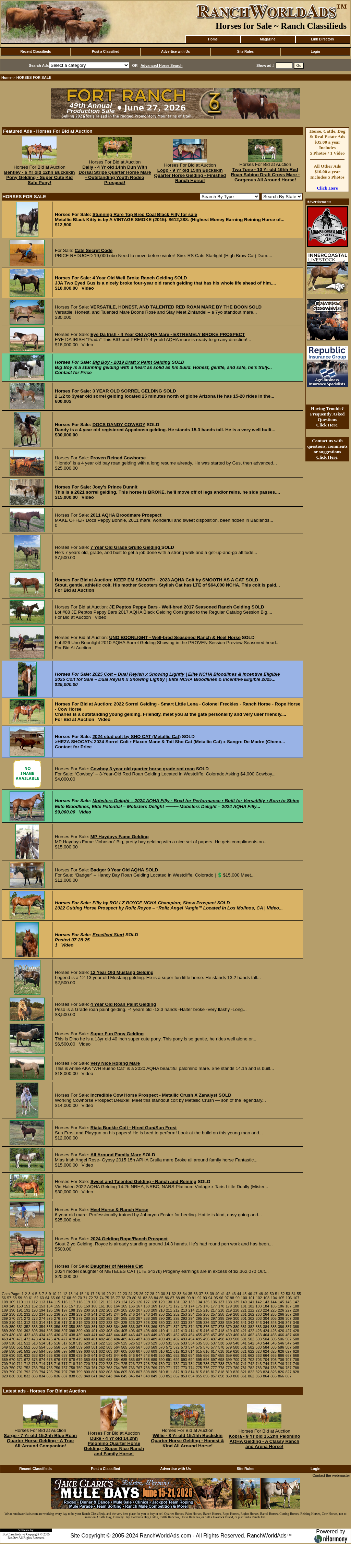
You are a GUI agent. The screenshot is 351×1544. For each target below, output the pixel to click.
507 (289, 1339)
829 (5, 1376)
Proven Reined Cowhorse (118, 457)
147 (296, 1302)
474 (42, 1339)
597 (64, 1351)
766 (132, 1368)
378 (221, 1327)
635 (50, 1355)
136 (214, 1302)
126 (139, 1302)
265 (273, 1314)
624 (266, 1351)
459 (229, 1335)
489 (154, 1339)
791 (20, 1372)
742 (251, 1364)
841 (94, 1376)
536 (206, 1343)
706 (281, 1360)
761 (94, 1368)
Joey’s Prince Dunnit (115, 487)
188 (296, 1306)
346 (281, 1322)
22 (120, 1294)
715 (50, 1364)
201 (94, 1310)
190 (12, 1310)
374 (192, 1327)
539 (229, 1343)
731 (169, 1364)
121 (102, 1302)
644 (117, 1355)
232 (27, 1314)
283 (109, 1318)
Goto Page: (11, 1294)
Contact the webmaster (331, 1475)
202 (102, 1310)
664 (266, 1355)
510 (12, 1343)
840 (87, 1376)
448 (147, 1335)
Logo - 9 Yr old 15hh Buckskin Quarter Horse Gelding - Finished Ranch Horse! (190, 175)
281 (94, 1318)
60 (25, 1298)
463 (259, 1335)
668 (296, 1355)
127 (147, 1302)
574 (192, 1347)
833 (35, 1376)
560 (87, 1347)
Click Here (327, 188)
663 (259, 1355)
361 (94, 1327)
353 (35, 1327)
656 (206, 1355)
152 (35, 1306)
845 (124, 1376)
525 (124, 1343)
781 (244, 1368)
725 (124, 1364)
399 (79, 1331)
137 (221, 1302)
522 (102, 1343)
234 (42, 1314)
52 (282, 1294)
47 (255, 1294)
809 (154, 1372)
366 (132, 1327)
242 (102, 1314)
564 (117, 1347)
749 (5, 1368)
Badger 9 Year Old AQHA (117, 869)
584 (266, 1347)
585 (273, 1347)
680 (87, 1360)
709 (5, 1364)
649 (154, 1355)
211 (169, 1310)
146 (289, 1302)
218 (221, 1310)
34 (185, 1294)
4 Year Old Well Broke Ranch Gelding (133, 277)
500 (236, 1339)
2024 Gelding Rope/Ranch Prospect (129, 1238)
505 (273, 1339)
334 (192, 1322)
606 (132, 1351)
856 (206, 1376)
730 (161, 1364)
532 (176, 1343)
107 (296, 1298)
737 (214, 1364)
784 (266, 1368)
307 (289, 1318)
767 (139, 1368)
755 (50, 1368)
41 (223, 1294)
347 (289, 1322)
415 (199, 1331)
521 (94, 1343)
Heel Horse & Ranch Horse (119, 1209)
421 (244, 1331)
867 (289, 1376)
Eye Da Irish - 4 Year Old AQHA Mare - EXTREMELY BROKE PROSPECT (167, 334)
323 (109, 1322)
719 (79, 1364)
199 (79, 1310)
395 (50, 1331)
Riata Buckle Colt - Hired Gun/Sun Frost (133, 1127)
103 (266, 1298)
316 (57, 1322)
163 (109, 1306)
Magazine (267, 39)
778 (221, 1368)
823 (259, 1372)
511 (20, 1343)
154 (50, 1306)
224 (266, 1310)
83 (150, 1298)
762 (102, 1368)
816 (206, 1372)
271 (20, 1318)
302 (251, 1318)
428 (296, 1331)
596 (57, 1351)
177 (214, 1306)
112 (35, 1302)
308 (296, 1318)
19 (103, 1294)
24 (130, 1294)
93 (205, 1298)
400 (87, 1331)
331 (169, 1322)
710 (12, 1364)
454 (192, 1335)
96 (221, 1298)
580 (236, 1347)
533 (184, 1343)
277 (64, 1318)
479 (79, 1339)
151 (27, 1306)
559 (79, 1347)
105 (281, 1298)
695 (199, 1360)
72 (91, 1298)
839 (79, 1376)
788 (296, 1368)
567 (139, 1347)
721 (94, 1364)
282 (102, 1318)
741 (244, 1364)
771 (169, 1368)
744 (266, 1364)
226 (281, 1310)
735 (199, 1364)
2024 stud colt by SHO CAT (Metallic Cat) (137, 736)
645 (124, 1355)
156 (64, 1306)
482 (102, 1339)
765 (124, 1368)
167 (139, 1306)
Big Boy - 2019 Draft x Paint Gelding (131, 362)
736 (206, 1364)
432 (27, 1335)
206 (132, 1310)
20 (109, 1294)
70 (80, 1298)
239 (79, 1314)
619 (229, 1351)
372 (176, 1327)
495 (199, 1339)
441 (94, 1335)
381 (244, 1327)
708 (296, 1360)
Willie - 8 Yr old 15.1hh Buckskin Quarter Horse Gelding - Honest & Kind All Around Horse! (187, 1440)
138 (229, 1302)
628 (296, 1351)
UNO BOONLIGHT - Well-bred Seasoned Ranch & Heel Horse (175, 637)
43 (234, 1294)
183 (259, 1306)
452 (176, 1335)
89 (183, 1298)
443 (109, 1335)
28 (152, 1294)
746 (281, 1364)
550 (12, 1347)
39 (212, 1294)
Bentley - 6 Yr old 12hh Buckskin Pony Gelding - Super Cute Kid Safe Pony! (39, 177)
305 (273, 1318)
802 (102, 1372)
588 (296, 1347)
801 (94, 1372)
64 (47, 1298)
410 (161, 1331)
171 (169, 1306)
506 (281, 1339)
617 (214, 1351)
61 (31, 1298)
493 (184, 1339)
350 (12, 1327)
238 (72, 1314)
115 (57, 1302)
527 (139, 1343)
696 (206, 1360)
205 (124, 1310)
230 (12, 1314)
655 (199, 1355)
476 (57, 1339)
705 (273, 1360)
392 (27, 1331)
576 (206, 1347)
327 (139, 1322)
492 (176, 1339)
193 (35, 1310)
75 (107, 1298)
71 (85, 1298)
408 (147, 1331)
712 (27, 1364)
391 (20, 1331)
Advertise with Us (175, 51)
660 (236, 1355)
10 (54, 1294)
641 (94, 1355)
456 (206, 1335)
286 (132, 1318)
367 (139, 1327)
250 (161, 1314)
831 (20, 1376)
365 (124, 1327)
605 (124, 1351)
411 (169, 1331)
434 (42, 1335)
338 (221, 1322)
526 (132, 1343)
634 (42, 1355)
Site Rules (245, 51)
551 (20, 1347)
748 (296, 1364)
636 (57, 1355)
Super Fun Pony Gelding (117, 1033)
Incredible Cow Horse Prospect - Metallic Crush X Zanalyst (153, 1095)
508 (296, 1339)
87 (172, 1298)
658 (221, 1355)
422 (251, 1331)
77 (118, 1298)
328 (147, 1322)
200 (87, 1310)
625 (273, 1351)
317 (64, 1322)
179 (229, 1306)
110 (20, 1302)
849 (154, 1376)
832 (27, 1376)
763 (109, 1368)
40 (217, 1294)
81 (139, 1298)
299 (229, 1318)
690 (161, 1360)
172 (176, 1306)
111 (27, 1302)
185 (273, 1306)
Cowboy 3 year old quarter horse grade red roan (142, 768)
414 (192, 1331)
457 (214, 1335)
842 (102, 1376)
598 (72, 1351)
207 (139, 1310)
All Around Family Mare (115, 1154)
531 (169, 1343)
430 (12, 1335)
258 (221, 1314)
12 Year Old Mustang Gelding (122, 972)
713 (35, 1364)
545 (273, 1343)
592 (27, 1351)
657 (214, 1355)
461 (244, 1335)
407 (139, 1331)
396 (57, 1331)
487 (139, 1339)
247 (139, 1314)
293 (184, 1318)
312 (27, 1322)
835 (50, 1376)
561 (94, 1347)
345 (273, 1322)
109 (12, 1302)
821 (244, 1372)
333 (184, 1322)
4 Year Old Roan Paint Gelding (123, 1004)
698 (221, 1360)
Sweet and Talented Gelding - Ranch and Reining (143, 1181)
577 (214, 1347)
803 (109, 1372)
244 (117, 1314)
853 (184, 1376)
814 (192, 1372)
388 (296, 1327)
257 (214, 1314)
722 (102, 1364)
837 (64, 1376)
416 (206, 1331)
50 (272, 1294)
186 (281, 1306)
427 (289, 1331)
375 (199, 1327)
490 (161, 1339)
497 (214, 1339)
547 (289, 1343)
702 (251, 1360)
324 (117, 1322)
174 (192, 1306)
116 (64, 1302)
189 (5, 1310)
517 (64, 1343)
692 (176, 1360)
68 (69, 1298)
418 (221, 1331)
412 (176, 1331)
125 (132, 1302)
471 (20, 1339)
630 (12, 1355)
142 (259, 1302)
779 (229, 1368)
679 (79, 1360)
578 (221, 1347)
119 (87, 1302)
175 (199, 1306)
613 (184, 1351)
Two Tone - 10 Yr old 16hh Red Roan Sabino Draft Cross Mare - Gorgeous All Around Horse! (265, 174)
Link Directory (322, 39)
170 (161, 1306)
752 (27, 1368)
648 (147, 1355)
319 (79, 1322)
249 (154, 1314)
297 (214, 1318)
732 (176, 1364)
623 (259, 1351)
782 (251, 1368)
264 (266, 1314)
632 (27, 1355)
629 (5, 1355)
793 (35, 1372)
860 (236, 1376)
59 (20, 1298)
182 (251, 1306)
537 (214, 1343)
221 (244, 1310)
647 (139, 1355)
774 (192, 1368)
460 (236, 1335)
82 (145, 1298)
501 (244, 1339)
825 (273, 1372)
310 (12, 1322)
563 (109, 1347)
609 (154, 1351)
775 (199, 1368)
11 (60, 1294)
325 (124, 1322)
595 (50, 1351)
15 (82, 1294)
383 (259, 1327)
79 (129, 1298)
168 (147, 1306)
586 (281, 1347)
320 (87, 1322)
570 (161, 1347)
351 (20, 1327)
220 (236, 1310)
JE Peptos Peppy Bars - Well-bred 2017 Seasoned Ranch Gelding (180, 607)
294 (192, 1318)
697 (214, 1360)
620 (236, 1351)
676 (57, 1360)
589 (5, 1351)
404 (117, 1331)
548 (296, 1343)
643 (109, 1355)
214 (192, 1310)
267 (289, 1314)
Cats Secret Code (93, 250)
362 (102, 1327)
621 (244, 1351)
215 (199, 1310)
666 (281, 1355)
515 (50, 1343)
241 (94, 1314)
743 (259, 1364)
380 (236, 1327)
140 (244, 1302)
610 (161, 1351)
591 (20, 1351)
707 (289, 1360)
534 (192, 1343)
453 (184, 1335)
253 (184, 1314)
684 (117, 1360)
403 (109, 1331)
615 (199, 1351)
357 (64, 1327)
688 (147, 1360)
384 (266, 1327)
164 (117, 1306)
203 (109, 1310)
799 (79, 1372)
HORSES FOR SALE (33, 77)
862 (251, 1376)
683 (109, 1360)
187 (289, 1306)
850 (161, 1376)
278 (72, 1318)
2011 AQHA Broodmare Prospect (125, 515)
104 (274, 1298)
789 (5, 1372)
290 (161, 1318)
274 (42, 1318)
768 (147, 1368)
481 (94, 1339)
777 (214, 1368)
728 (147, 1364)
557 (64, 1347)
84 (156, 1298)
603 (109, 1351)
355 (50, 1327)
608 (147, 1351)
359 (79, 1327)
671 (20, 1360)
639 (79, 1355)
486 (132, 1339)
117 (72, 1302)
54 (293, 1294)
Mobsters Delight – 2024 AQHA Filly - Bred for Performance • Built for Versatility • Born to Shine (196, 800)
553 (35, 1347)
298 (221, 1318)
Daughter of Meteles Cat (116, 1266)
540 (236, 1343)
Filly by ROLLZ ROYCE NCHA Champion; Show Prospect (155, 902)
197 (64, 1310)
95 (216, 1298)
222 (251, 1310)
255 (199, 1314)
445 (124, 1335)
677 (64, 1360)
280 (87, 1318)
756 (57, 1368)
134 (199, 1302)
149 (12, 1306)
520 (87, 1343)
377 (214, 1327)
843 (109, 1376)
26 (141, 1294)
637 (64, 1355)
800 (87, 1372)
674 (42, 1360)
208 (147, 1310)
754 (42, 1368)
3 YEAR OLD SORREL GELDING (127, 391)
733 (184, 1364)
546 (281, 1343)
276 (57, 1318)
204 (117, 1310)
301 (244, 1318)
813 (184, 1372)
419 (229, 1331)
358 (72, 1327)
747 (289, 1364)
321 (94, 1322)
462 (251, 1335)
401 (94, 1331)
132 (184, 1302)
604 (117, 1351)
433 (35, 1335)
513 (35, 1343)
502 (251, 1339)
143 (266, 1302)
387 (289, 1327)
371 (169, 1327)
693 (184, 1360)
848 (147, 1376)
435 (50, 1335)
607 (139, 1351)
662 (251, 1355)
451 (169, 1335)
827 (289, 1372)
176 (206, 1306)
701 (244, 1360)
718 (72, 1364)
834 (42, 1376)
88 (178, 1298)
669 (5, 1360)
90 (188, 1298)
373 (184, 1327)
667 (289, 1355)
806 (132, 1372)
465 (273, 1335)
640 (87, 1355)
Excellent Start (108, 934)
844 (117, 1376)
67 (63, 1298)
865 (273, 1376)
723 (109, 1364)
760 (87, 1368)
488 (147, 1339)
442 (102, 1335)
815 (199, 1372)
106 (289, 1298)
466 (281, 1335)
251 (169, 1314)
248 (147, 1314)
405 (124, 1331)
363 (109, 1327)
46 (250, 1294)
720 (87, 1364)
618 (221, 1351)
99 (237, 1298)
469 (5, 1339)
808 (147, 1372)
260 (236, 1314)
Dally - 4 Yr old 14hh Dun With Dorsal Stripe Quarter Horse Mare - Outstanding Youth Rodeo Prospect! (114, 175)
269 (5, 1318)
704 (266, 1360)
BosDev (13, 1538)
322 (102, 1322)
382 (251, 1327)
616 (206, 1351)
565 (124, 1347)
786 (281, 1368)
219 (229, 1310)
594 (42, 1351)
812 (176, 1372)
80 (134, 1298)
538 (221, 1343)
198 (72, 1310)
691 (169, 1360)
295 (199, 1318)
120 (94, 1302)
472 (27, 1339)
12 (65, 1294)
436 (57, 1335)
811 (169, 1372)
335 (199, 1322)
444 (117, 1335)
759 (79, 1368)
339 (229, 1322)
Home (213, 39)
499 (229, 1339)
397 (64, 1331)
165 (124, 1306)
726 (132, 1364)
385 (273, 1327)
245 (124, 1314)
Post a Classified (105, 51)
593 (35, 1351)
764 (117, 1368)
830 (12, 1376)
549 (5, 1347)
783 (259, 1368)
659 (229, 1355)
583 (259, 1347)
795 (50, 1372)
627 (289, 1351)
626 (281, 1351)
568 (147, 1347)
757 (64, 1368)
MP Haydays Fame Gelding (119, 836)
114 (50, 1302)
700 (236, 1360)
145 (281, 1302)
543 (259, 1343)
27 (147, 1294)
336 (206, 1322)
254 (192, 1314)
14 (76, 1294)
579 (229, 1347)
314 (42, 1322)
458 (221, 1335)
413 (184, 1331)
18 (98, 1294)
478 (72, 1339)
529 (154, 1343)
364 (117, 1327)
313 (35, 1322)
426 (281, 1331)
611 (169, 1351)
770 (161, 1368)
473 (35, 1339)
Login (315, 51)
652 (176, 1355)
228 (296, 1310)
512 (27, 1343)
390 (12, 1331)
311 (20, 1322)
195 (50, 1310)
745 (273, 1364)
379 (229, 1327)
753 (35, 1368)
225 (273, 1310)
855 (199, 1376)
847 (139, 1376)
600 (87, 1351)
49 (266, 1294)
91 (194, 1298)
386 (281, 1327)
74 (101, 1298)
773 (184, 1368)
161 (102, 1306)
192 (27, 1310)
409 (154, 1331)
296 (206, 1318)
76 (112, 1298)
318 (72, 1322)
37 (201, 1294)
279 (79, 1318)
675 (50, 1360)
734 (192, 1364)
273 (35, 1318)
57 (9, 1298)
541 (244, 1343)
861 (244, 1376)
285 (124, 1318)
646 (132, 1355)
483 (109, 1339)
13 (71, 1294)
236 (57, 1314)
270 (12, 1318)
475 (50, 1339)
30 (163, 1294)
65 (53, 1298)
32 (174, 1294)
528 (147, 1343)
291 (169, 1318)
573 (184, 1347)
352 (27, 1327)
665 (273, 1355)
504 (266, 1339)
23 (125, 1294)
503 (259, 1339)
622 (251, 1351)
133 (192, 1302)
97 (227, 1298)
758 (72, 1368)
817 (214, 1372)
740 (236, 1364)
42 (228, 1294)
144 (273, 1302)
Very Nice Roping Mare (115, 1063)
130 (169, 1302)
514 (42, 1343)
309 (5, 1322)
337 (214, 1322)
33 (179, 1294)
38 (206, 1294)
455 (199, 1335)
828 (296, 1372)
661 (244, 1355)
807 (139, 1372)
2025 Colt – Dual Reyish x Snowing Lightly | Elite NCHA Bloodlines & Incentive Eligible (186, 674)
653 (184, 1355)
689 (154, 1360)
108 (5, 1302)
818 (221, 1372)
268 (296, 1314)
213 (184, 1310)
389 (5, 1331)
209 (154, 1310)
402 (102, 1331)
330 (161, 1322)
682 (102, 1360)
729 (154, 1364)
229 (5, 1314)
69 (74, 1298)
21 (114, 1294)
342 (251, 1322)
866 (281, 1376)
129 (161, 1302)
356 (57, 1327)
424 (266, 1331)
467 (289, 1335)
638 (72, 1355)
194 (42, 1310)
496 (206, 1339)
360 (87, 1327)
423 (259, 1331)
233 (35, 1314)
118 (79, 1302)
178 (221, 1306)
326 (132, 1322)
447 (139, 1335)
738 (221, 1364)
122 (109, 1302)
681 (94, 1360)
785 (273, 1368)
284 (117, 1318)
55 (299, 1294)
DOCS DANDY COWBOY (119, 424)
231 (20, 1314)
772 (176, 1368)
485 (124, 1339)
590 (12, 1351)
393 (35, 1331)
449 (154, 1335)
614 (192, 1351)
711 (20, 1364)
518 (72, 1343)
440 (87, 1335)
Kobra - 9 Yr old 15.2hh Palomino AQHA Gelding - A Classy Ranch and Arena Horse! (264, 1441)
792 (27, 1372)
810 (161, 1372)
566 (132, 1347)
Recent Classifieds (36, 51)
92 (199, 1298)
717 (64, 1364)
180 (236, 1306)
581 (244, 1347)
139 (236, 1302)
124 (124, 1302)
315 (50, 1322)
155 (57, 1306)
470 (12, 1339)
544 (266, 1343)
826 (281, 1372)
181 (244, 1306)
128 (154, 1302)
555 (50, 1347)
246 (132, 1314)
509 (5, 1343)
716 (57, 1364)
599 (79, 1351)
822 (251, 1372)
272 (27, 1318)
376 (206, 1327)
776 (206, 1368)
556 (57, 1347)
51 (277, 1294)
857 (214, 1376)
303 (259, 1318)
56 (4, 1298)
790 (12, 1372)
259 (229, 1314)
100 (244, 1298)
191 (20, 1310)
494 (192, 1339)
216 (206, 1310)
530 (161, 1343)
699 (229, 1360)
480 (87, 1339)
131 (176, 1302)
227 (289, 1310)
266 (281, 1314)
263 (259, 1314)
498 (221, 1339)
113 (42, 1302)
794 (42, 1372)
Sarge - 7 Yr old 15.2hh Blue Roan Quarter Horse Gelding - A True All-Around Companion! (40, 1440)
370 (161, 1327)
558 (72, 1347)
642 (102, 1355)
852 (176, 1376)
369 (154, 1327)
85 (161, 1298)
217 (214, 1310)
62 (36, 1298)
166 (132, 1306)
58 (15, 1298)
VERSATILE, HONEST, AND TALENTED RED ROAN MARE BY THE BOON (169, 307)
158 (79, 1306)
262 (251, 1314)
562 (102, 1347)
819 (229, 1372)
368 (147, 1327)
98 (232, 1298)
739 (229, 1364)
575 (199, 1347)
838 (72, 1376)
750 (12, 1368)
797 (64, 1372)
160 (94, 1306)
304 (266, 1318)
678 (72, 1360)
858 (221, 1376)
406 (132, 1331)
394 (42, 1331)
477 (64, 1339)
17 (92, 1294)
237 (64, 1314)
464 (266, 1335)
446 (132, 1335)
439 (79, 1335)
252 (176, 1314)
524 (117, 1343)
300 (236, 1318)
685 (124, 1360)
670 (12, 1360)
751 (20, 1368)
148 (5, 1306)
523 (109, 1343)
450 (161, 1335)
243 (109, 1314)
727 (139, 1364)
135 (206, 1302)
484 (117, 1339)
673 (35, 1360)
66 (58, 1298)
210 (161, 1310)
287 (139, 1318)
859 (229, 1376)
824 (266, 1372)
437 (64, 1335)
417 (214, 1331)
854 (192, 1376)
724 (117, 1364)
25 (136, 1294)
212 (176, 1310)
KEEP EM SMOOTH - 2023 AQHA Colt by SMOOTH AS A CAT (179, 579)
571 (169, 1347)
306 (281, 1318)
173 (184, 1306)
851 (169, 1376)
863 (259, 1376)
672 (27, 1360)
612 (176, 1351)
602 (102, 1351)
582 (251, 1347)
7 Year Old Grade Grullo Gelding (125, 547)
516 (57, 1343)
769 (154, 1368)
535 (199, 1343)
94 (210, 1298)
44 (239, 1294)
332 (176, 1322)
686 (132, 1360)
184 (266, 1306)
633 (35, 1355)
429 (5, 1335)
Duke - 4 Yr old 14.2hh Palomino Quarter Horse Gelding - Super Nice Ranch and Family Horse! (114, 1446)
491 (169, 1339)
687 (139, 1360)
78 (123, 1298)
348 (296, 1322)
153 (42, 1306)
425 (273, 1331)
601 (94, 1351)
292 (176, 1318)
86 (167, 1298)
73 (96, 1298)
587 (289, 1347)
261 (244, 1314)
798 (72, 1372)
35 (190, 1294)
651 (169, 1355)
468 (296, 1335)
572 (176, 1347)
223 (259, 1310)
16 (87, 1294)
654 (192, 1355)
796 (57, 1372)
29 (158, 1294)
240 (87, 1314)
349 (5, 1327)
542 (251, 1343)
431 (20, 1335)
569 (154, 1347)
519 (79, 1343)
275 (50, 1318)
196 (57, 1310)
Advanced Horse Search (162, 65)
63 (42, 1298)
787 (289, 1368)
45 (244, 1294)
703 (259, 1360)
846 (132, 1376)
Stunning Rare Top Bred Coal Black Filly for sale (145, 214)
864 (266, 1376)
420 (236, 1331)
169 (154, 1306)
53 (288, 1294)
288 (147, 1318)
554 (42, 1347)
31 (168, 1294)
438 (72, 1335)
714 (42, 1364)
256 (206, 1314)
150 (20, 1306)
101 (252, 1298)
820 (236, 1372)
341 (244, 1322)
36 (196, 1294)
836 (57, 1376)
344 (266, 1322)
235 (50, 1314)
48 (261, 1294)
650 (161, 1355)
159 (87, 1306)
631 (20, 1355)
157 (72, 1306)
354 (42, 1327)
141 (251, 1302)
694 (192, 1360)
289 (154, 1318)
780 (236, 1368)
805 (124, 1372)
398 (72, 1331)
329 (154, 1322)
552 (27, 1347)
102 (259, 1298)
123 (117, 1302)
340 (236, 1322)
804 (117, 1372)
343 (259, 1322)
